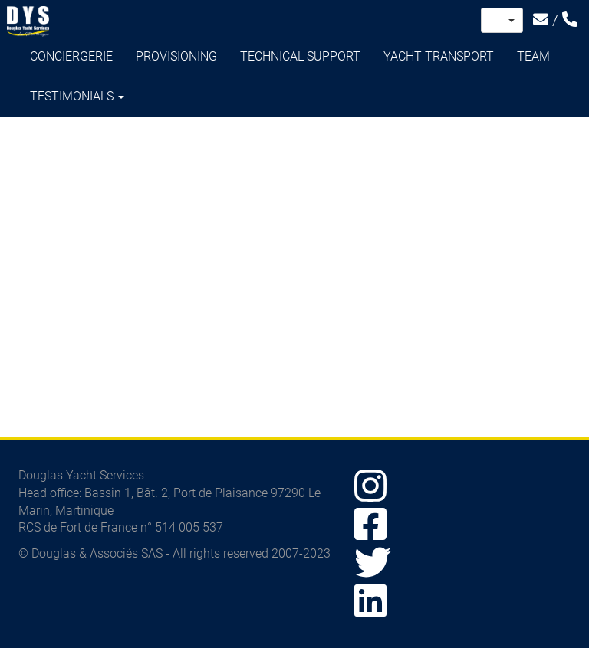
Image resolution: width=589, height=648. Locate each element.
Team (533, 56)
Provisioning (176, 56)
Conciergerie (71, 56)
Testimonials (77, 96)
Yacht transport (438, 56)
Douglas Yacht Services (28, 21)
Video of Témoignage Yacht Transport (294, 268)
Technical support (300, 56)
